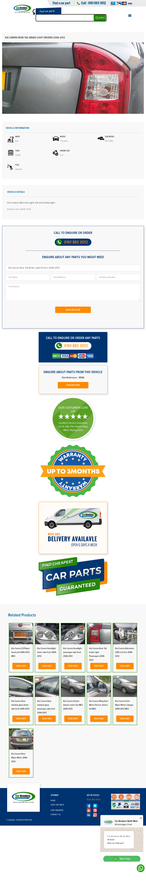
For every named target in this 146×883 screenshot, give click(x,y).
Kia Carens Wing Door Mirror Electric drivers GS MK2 (98, 705)
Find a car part (61, 3)
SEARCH (102, 18)
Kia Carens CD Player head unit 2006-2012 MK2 (20, 652)
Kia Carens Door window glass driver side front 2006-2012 (20, 705)
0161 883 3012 (97, 3)
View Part (21, 666)
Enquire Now (73, 385)
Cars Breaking (57, 810)
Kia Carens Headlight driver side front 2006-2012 (47, 652)
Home (53, 801)
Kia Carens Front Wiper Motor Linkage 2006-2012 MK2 (124, 705)
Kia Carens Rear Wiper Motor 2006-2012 (19, 758)
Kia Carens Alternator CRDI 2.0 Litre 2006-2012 (124, 652)
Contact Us (56, 815)
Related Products (22, 615)
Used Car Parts (57, 805)
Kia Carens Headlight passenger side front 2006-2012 (72, 652)
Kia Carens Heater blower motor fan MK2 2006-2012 (73, 705)
